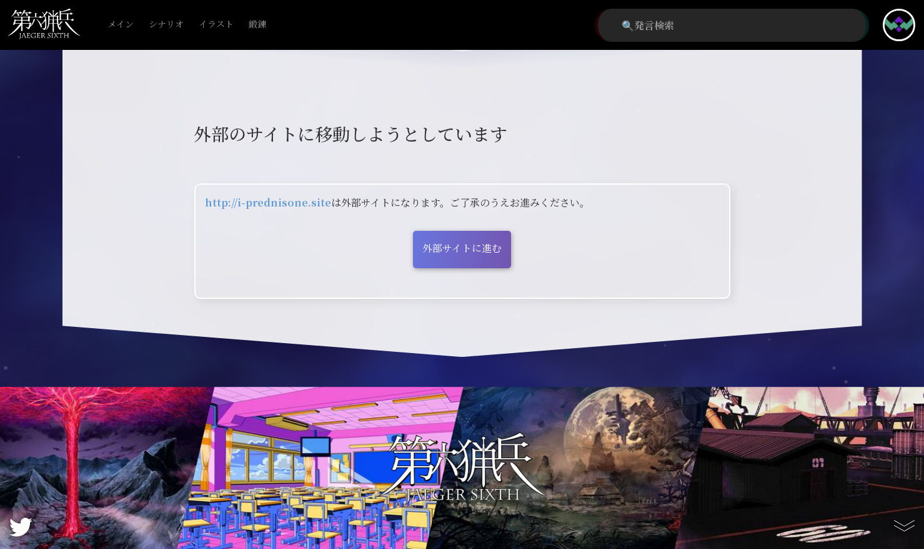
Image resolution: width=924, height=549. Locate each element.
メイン (120, 24)
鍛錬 (257, 24)
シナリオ (166, 24)
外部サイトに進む (462, 248)
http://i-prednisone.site (268, 202)
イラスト (216, 24)
